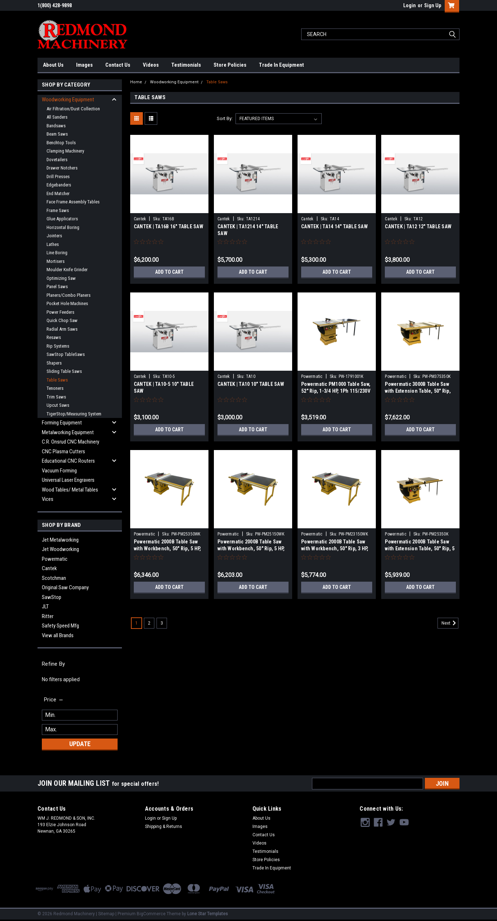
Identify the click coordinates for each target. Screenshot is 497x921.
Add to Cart (169, 272)
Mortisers (56, 261)
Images (84, 65)
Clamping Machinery (65, 151)
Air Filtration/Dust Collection (73, 108)
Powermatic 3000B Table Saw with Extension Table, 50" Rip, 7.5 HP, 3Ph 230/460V (418, 391)
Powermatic (54, 559)
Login (409, 5)
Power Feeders (60, 312)
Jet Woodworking (60, 549)
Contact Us (117, 65)
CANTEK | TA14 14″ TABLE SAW (334, 226)
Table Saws (57, 380)
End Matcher (58, 193)
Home (136, 82)
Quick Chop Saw (62, 320)
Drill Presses (58, 176)
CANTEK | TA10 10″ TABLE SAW (250, 384)
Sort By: (225, 118)
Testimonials (186, 65)
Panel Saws (57, 286)
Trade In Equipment (281, 65)
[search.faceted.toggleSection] (54, 699)
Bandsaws (56, 125)
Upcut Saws (58, 405)
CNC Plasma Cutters (63, 451)
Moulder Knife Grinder (67, 269)
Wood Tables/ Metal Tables (70, 489)
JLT (45, 606)
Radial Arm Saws (62, 329)
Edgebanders (59, 185)
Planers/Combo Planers (69, 295)
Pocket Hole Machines (67, 303)
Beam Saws (57, 134)
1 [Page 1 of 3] (136, 623)
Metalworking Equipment (68, 432)
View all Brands (58, 635)
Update (80, 744)
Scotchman (54, 578)
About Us (53, 65)
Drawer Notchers (62, 168)
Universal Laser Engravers (68, 480)
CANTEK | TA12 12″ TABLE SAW (418, 226)
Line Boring (57, 252)
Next (449, 623)
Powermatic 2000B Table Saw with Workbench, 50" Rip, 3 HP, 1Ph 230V (335, 548)
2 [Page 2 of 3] (149, 623)
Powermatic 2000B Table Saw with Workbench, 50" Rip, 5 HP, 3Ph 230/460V (167, 548)
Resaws (54, 337)
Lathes (53, 244)
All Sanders (57, 117)
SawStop (51, 597)
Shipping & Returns (163, 826)
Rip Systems (58, 346)
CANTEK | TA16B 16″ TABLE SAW (168, 226)
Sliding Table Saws (64, 371)
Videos (151, 65)
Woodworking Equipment (68, 99)
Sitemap (106, 913)
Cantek (49, 568)
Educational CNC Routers (68, 461)
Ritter (47, 616)
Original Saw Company (65, 587)
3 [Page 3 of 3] (161, 623)
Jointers (54, 235)
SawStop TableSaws (66, 354)
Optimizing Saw (61, 278)
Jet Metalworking (60, 540)
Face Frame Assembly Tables (73, 201)
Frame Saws (58, 210)
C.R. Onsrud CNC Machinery (70, 442)
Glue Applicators (62, 218)
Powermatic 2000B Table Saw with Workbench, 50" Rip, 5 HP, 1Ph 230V (251, 548)
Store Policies (230, 65)
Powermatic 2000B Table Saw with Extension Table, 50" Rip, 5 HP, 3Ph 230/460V (419, 548)
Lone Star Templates (207, 913)
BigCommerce (151, 913)
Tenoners (55, 388)
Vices (47, 499)
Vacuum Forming (59, 470)
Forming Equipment (62, 422)
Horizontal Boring (63, 227)
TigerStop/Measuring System (74, 414)
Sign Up (432, 5)
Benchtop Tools (61, 142)
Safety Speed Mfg (60, 625)
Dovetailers (57, 159)
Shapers (54, 363)
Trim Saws (56, 397)
